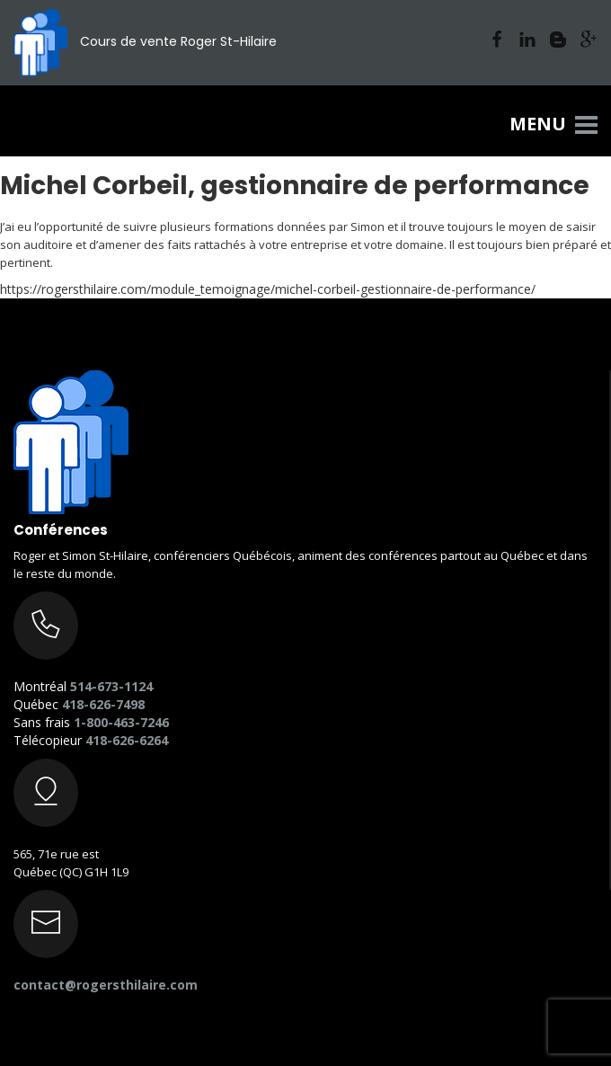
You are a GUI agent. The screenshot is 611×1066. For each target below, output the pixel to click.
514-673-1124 (111, 686)
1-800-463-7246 (121, 722)
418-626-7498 (103, 704)
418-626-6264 (126, 740)
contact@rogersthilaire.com (105, 984)
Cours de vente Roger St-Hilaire (145, 41)
